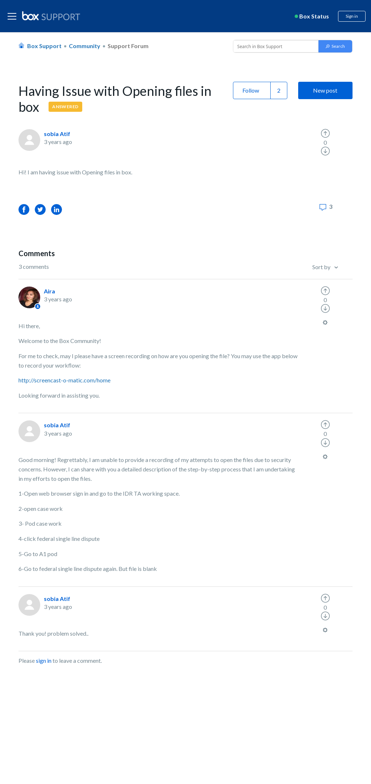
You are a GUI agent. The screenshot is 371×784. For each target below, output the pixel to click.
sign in (43, 660)
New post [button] (325, 90)
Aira (49, 291)
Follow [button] (250, 90)
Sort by (322, 266)
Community (84, 45)
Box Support (44, 45)
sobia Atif (57, 133)
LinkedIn (56, 209)
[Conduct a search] (275, 46)
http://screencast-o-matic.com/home (64, 380)
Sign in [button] (352, 16)
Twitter (40, 209)
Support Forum (128, 45)
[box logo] (51, 15)
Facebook (23, 209)
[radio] (325, 133)
